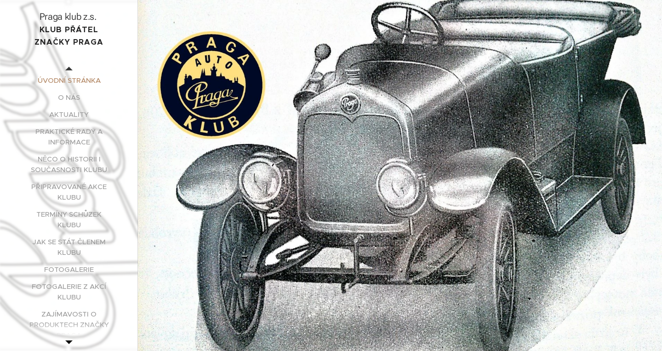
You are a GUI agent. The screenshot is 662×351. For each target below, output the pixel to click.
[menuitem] (69, 80)
